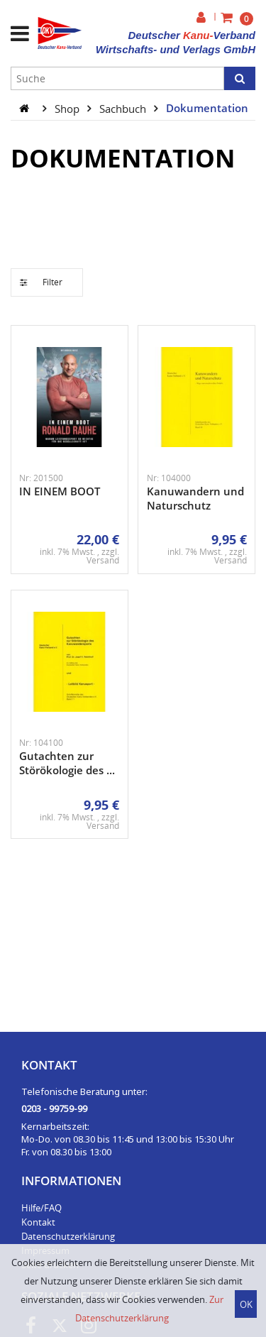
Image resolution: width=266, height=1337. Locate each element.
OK (246, 1304)
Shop (68, 108)
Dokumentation (207, 108)
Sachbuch (124, 108)
